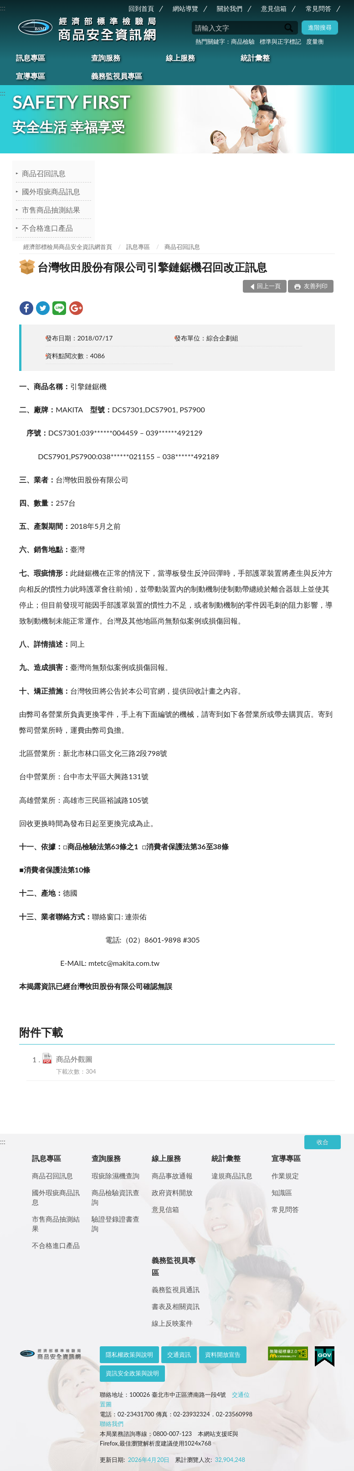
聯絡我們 (111, 1423)
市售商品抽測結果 (51, 209)
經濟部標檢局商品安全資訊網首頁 (67, 246)
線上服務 (180, 57)
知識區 (282, 1192)
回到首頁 (141, 8)
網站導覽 (185, 8)
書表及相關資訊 (176, 1306)
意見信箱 (274, 8)
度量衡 (315, 41)
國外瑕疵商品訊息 (51, 191)
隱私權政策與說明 (129, 1354)
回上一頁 (269, 285)
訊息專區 (30, 57)
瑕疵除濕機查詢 (115, 1176)
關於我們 (229, 8)
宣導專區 (30, 75)
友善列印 (314, 285)
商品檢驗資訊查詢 (115, 1197)
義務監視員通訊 (176, 1289)
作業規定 (285, 1176)
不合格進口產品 (47, 227)
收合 (322, 1142)
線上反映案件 (172, 1323)
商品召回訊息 (44, 173)
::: (2, 7)
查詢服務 (105, 57)
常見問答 (318, 8)
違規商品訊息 (231, 1176)
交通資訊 (179, 1354)
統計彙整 (255, 57)
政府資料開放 (172, 1192)
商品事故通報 (172, 1176)
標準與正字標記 (280, 41)
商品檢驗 (243, 41)
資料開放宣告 (223, 1354)
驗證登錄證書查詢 (115, 1224)
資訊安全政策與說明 (132, 1373)
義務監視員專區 (116, 75)
